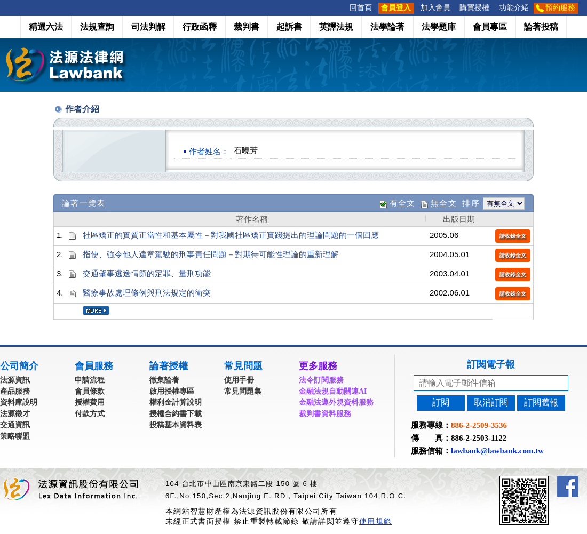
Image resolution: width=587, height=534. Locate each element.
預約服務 (560, 8)
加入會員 (435, 8)
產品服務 (15, 391)
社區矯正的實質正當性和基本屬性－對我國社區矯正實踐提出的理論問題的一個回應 (231, 235)
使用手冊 (239, 380)
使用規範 (375, 521)
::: (341, 8)
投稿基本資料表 (175, 425)
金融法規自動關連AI (333, 391)
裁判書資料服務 (325, 414)
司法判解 (148, 26)
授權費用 (90, 402)
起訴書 (289, 26)
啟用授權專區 (171, 391)
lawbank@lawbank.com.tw (497, 451)
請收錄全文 (512, 236)
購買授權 (474, 8)
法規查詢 (97, 26)
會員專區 (490, 26)
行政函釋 (200, 26)
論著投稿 (541, 26)
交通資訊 (15, 425)
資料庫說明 (18, 402)
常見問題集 (242, 391)
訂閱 (440, 402)
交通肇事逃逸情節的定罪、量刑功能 (147, 273)
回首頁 (361, 8)
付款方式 (90, 414)
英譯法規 (336, 26)
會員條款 (90, 391)
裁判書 (246, 26)
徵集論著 (164, 380)
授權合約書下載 (175, 414)
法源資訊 (15, 380)
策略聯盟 (15, 436)
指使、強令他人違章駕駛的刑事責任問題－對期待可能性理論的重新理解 (211, 254)
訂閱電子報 (491, 364)
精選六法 (46, 26)
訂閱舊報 (541, 402)
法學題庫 (439, 26)
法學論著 (387, 26)
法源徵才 (15, 414)
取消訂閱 (491, 402)
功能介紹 (514, 8)
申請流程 (90, 380)
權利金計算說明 (175, 402)
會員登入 (396, 8)
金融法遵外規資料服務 (336, 402)
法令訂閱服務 (321, 380)
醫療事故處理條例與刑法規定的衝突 (147, 292)
